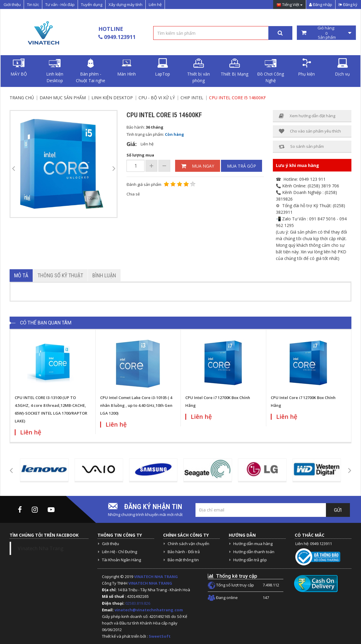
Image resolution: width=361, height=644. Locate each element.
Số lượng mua (140, 155)
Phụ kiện (306, 67)
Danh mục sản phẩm (63, 97)
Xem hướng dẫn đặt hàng (307, 116)
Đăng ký (348, 4)
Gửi (338, 510)
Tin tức (33, 4)
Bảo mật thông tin (183, 559)
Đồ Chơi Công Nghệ (270, 70)
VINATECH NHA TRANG (156, 576)
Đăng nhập (320, 4)
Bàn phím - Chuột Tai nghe (90, 70)
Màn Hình (126, 67)
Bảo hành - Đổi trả (184, 551)
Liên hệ (155, 4)
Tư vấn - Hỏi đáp (60, 4)
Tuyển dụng (91, 4)
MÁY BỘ (18, 67)
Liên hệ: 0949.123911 (313, 543)
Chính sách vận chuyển (188, 543)
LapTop (162, 67)
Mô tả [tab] (21, 275)
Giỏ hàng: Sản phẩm (326, 32)
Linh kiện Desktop (54, 70)
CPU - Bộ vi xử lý (157, 97)
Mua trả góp (241, 166)
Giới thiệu (12, 4)
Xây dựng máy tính (125, 4)
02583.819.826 (138, 603)
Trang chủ (22, 97)
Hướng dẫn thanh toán (253, 551)
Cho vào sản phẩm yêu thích (310, 131)
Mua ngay (197, 166)
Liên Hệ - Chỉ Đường (119, 551)
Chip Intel (191, 97)
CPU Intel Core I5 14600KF (237, 97)
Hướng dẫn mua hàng (253, 543)
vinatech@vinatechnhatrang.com (149, 610)
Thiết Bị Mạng (234, 67)
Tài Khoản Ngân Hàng (121, 559)
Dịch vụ (342, 67)
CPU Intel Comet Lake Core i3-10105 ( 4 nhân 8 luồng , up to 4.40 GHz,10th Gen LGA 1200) (136, 405)
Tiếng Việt (289, 4)
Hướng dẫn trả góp (250, 559)
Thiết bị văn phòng (198, 70)
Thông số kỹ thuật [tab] (60, 275)
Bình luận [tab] (104, 275)
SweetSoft (160, 636)
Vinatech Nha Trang (41, 548)
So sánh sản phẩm (301, 146)
